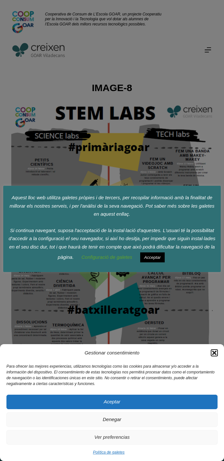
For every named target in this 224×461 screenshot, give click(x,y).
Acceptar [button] (152, 257)
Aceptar (112, 401)
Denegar (112, 419)
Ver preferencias (112, 437)
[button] (214, 353)
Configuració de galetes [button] (107, 257)
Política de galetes (108, 452)
